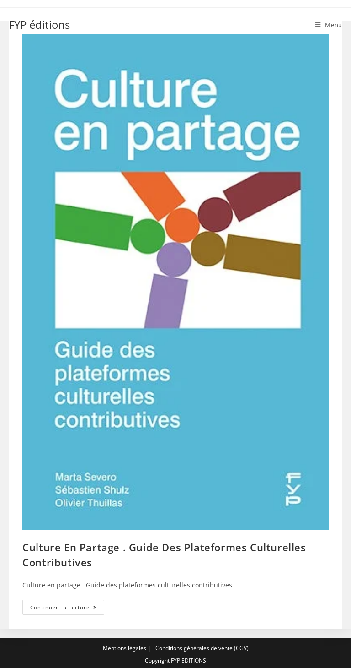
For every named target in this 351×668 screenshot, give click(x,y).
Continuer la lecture (67, 609)
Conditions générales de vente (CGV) (202, 648)
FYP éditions (39, 24)
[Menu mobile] (328, 25)
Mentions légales (124, 648)
